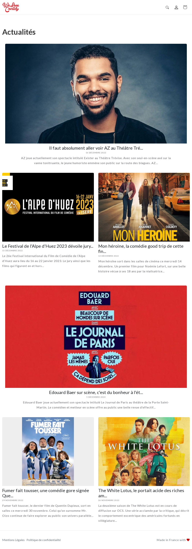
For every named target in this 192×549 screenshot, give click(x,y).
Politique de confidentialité (43, 540)
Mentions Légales (13, 540)
